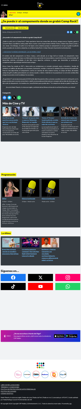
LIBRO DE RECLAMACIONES (10, 385)
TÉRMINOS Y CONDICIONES (10, 387)
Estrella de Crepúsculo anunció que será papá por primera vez (69, 115)
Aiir (70, 403)
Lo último (6, 233)
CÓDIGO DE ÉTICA (7, 393)
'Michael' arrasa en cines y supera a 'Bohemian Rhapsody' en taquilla (30, 115)
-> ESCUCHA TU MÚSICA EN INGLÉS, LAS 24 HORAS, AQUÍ (22, 52)
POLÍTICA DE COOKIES (8, 391)
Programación (8, 174)
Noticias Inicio (9, 28)
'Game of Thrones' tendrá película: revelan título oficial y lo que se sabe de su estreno (50, 116)
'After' (11, 15)
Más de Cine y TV (23, 28)
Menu (4, 5)
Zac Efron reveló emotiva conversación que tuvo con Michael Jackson (11, 116)
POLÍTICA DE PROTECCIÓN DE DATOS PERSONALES (18, 389)
